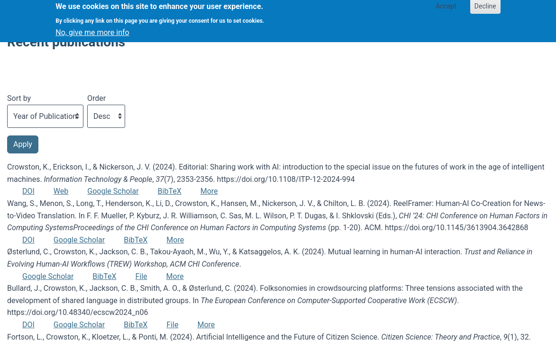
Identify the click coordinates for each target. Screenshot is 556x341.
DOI (28, 191)
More (209, 191)
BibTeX (170, 191)
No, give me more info (92, 28)
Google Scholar (112, 191)
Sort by (19, 98)
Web (61, 191)
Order (96, 98)
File (141, 276)
